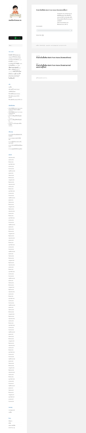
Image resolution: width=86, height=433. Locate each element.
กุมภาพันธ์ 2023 (12, 244)
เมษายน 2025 (11, 186)
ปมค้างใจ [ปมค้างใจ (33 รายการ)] (15, 71)
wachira (48, 45)
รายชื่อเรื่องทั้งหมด (12, 91)
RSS (43, 35)
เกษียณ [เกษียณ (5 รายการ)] (15, 76)
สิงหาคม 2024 (11, 204)
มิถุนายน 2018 (11, 370)
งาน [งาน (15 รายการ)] (19, 65)
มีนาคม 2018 (11, 376)
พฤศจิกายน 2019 (12, 332)
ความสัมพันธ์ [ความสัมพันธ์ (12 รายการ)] (11, 63)
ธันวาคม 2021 (11, 276)
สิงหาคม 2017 (11, 392)
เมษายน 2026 (11, 159)
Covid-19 (62, 45)
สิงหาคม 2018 (11, 365)
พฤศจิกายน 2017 (12, 385)
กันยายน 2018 (11, 363)
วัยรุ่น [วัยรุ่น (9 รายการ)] (17, 73)
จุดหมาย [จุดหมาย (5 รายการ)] (19, 67)
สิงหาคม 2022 (11, 258)
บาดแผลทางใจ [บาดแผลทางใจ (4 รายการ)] (11, 71)
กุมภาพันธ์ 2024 (12, 218)
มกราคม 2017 (11, 399)
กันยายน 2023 (11, 229)
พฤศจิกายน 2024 (12, 197)
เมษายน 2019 (11, 347)
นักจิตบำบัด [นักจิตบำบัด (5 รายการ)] (18, 69)
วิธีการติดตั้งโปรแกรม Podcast (14, 93)
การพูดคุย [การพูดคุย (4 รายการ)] (10, 56)
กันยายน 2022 (11, 256)
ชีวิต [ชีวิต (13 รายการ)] (9, 69)
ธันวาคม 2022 (11, 249)
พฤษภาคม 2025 (12, 184)
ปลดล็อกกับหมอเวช (15, 20)
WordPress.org (12, 427)
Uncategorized (12, 410)
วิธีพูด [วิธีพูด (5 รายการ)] (9, 75)
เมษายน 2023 (11, 240)
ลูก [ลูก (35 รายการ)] (15, 73)
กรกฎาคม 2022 (11, 260)
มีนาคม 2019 (11, 350)
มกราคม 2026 (11, 166)
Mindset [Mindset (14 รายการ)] (17, 55)
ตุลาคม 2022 (11, 253)
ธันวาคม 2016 (11, 401)
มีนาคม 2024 (11, 215)
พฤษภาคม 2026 (12, 157)
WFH (65, 45)
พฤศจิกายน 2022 (12, 251)
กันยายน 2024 (11, 202)
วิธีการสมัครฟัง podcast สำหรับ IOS (15, 99)
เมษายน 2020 (11, 320)
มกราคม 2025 (11, 193)
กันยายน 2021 (11, 282)
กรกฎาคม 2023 (11, 233)
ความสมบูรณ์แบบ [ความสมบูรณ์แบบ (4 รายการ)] (15, 61)
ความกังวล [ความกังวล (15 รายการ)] (11, 59)
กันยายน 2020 (11, 309)
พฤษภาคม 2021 (12, 291)
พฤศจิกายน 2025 (12, 171)
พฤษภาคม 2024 (12, 211)
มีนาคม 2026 (11, 162)
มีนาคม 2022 (11, 269)
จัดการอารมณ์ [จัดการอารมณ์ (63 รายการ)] (13, 67)
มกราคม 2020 (11, 327)
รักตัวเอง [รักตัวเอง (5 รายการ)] (13, 73)
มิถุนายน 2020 (11, 316)
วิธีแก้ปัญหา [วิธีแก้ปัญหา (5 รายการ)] (12, 75)
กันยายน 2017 (11, 390)
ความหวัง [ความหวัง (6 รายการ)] (20, 63)
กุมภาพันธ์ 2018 (12, 379)
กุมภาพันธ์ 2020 (12, 325)
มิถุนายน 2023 (11, 235)
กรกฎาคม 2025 (11, 180)
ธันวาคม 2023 (11, 222)
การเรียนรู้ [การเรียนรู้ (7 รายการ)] (10, 58)
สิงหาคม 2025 (11, 177)
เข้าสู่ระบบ (10, 421)
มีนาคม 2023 (11, 242)
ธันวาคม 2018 (11, 356)
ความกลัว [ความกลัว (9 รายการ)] (19, 58)
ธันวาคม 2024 (11, 195)
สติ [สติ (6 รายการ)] (14, 75)
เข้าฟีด (10, 423)
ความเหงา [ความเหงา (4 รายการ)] (16, 65)
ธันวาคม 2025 (11, 168)
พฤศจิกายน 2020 (12, 305)
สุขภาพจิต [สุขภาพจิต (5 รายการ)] (10, 76)
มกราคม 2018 (11, 381)
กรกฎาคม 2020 (11, 314)
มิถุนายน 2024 (11, 209)
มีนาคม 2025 (11, 188)
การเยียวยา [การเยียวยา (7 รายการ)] (19, 56)
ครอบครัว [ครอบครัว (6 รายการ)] (15, 58)
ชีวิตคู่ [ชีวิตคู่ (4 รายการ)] (11, 69)
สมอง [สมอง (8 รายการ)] (16, 75)
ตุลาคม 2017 (11, 388)
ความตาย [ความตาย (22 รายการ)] (16, 59)
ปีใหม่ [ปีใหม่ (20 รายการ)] (19, 71)
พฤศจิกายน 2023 (12, 224)
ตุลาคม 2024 (11, 200)
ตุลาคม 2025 (11, 173)
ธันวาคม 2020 (11, 303)
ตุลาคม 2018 (11, 361)
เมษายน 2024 (11, 213)
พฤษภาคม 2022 (12, 265)
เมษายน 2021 (11, 294)
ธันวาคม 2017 (11, 383)
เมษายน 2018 (11, 374)
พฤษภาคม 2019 (12, 345)
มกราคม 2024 (11, 220)
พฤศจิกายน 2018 (12, 359)
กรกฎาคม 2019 (11, 341)
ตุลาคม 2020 (11, 307)
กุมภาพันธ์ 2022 (12, 271)
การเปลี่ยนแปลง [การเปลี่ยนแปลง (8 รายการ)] (14, 56)
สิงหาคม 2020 (11, 312)
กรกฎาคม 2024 (11, 206)
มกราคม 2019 (11, 354)
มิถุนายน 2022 (11, 262)
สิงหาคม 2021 (11, 285)
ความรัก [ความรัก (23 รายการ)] (11, 61)
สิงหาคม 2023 (11, 231)
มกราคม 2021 (11, 300)
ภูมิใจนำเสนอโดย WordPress (41, 78)
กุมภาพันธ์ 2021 (12, 298)
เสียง (38, 45)
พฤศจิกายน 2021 (12, 278)
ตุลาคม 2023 (11, 226)
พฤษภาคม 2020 (12, 318)
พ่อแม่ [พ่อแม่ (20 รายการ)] (10, 73)
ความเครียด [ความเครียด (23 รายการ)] (12, 65)
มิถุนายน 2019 (11, 343)
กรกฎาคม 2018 (11, 367)
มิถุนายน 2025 (11, 182)
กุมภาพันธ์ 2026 (12, 164)
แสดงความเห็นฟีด (12, 425)
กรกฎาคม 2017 (11, 394)
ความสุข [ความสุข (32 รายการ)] (16, 63)
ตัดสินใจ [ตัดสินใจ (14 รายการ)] (14, 69)
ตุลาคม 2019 (11, 334)
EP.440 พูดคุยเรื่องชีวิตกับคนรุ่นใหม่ (15, 149)
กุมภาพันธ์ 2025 (12, 191)
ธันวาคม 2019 (11, 329)
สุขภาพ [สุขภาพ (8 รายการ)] (18, 75)
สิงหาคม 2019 (11, 338)
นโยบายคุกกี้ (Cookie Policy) (14, 89)
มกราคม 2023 (11, 247)
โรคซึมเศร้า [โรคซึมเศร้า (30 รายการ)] (12, 78)
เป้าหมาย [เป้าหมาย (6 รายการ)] (17, 76)
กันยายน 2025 (11, 175)
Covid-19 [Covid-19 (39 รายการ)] (11, 55)
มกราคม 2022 (11, 273)
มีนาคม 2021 (11, 296)
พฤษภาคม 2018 (12, 372)
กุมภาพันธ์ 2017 (12, 397)
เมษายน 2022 (11, 267)
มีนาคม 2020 (11, 323)
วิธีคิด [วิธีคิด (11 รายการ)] (20, 73)
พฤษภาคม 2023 (12, 238)
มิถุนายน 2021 (11, 289)
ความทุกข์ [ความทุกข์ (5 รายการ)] (20, 59)
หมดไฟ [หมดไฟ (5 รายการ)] (13, 76)
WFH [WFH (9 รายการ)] (19, 55)
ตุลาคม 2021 (11, 280)
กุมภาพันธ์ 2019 (12, 352)
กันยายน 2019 (11, 336)
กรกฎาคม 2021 (11, 287)
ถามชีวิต (10, 87)
